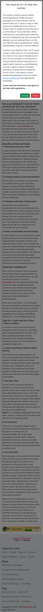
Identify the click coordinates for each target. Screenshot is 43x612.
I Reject (35, 95)
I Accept (25, 95)
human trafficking (10, 78)
